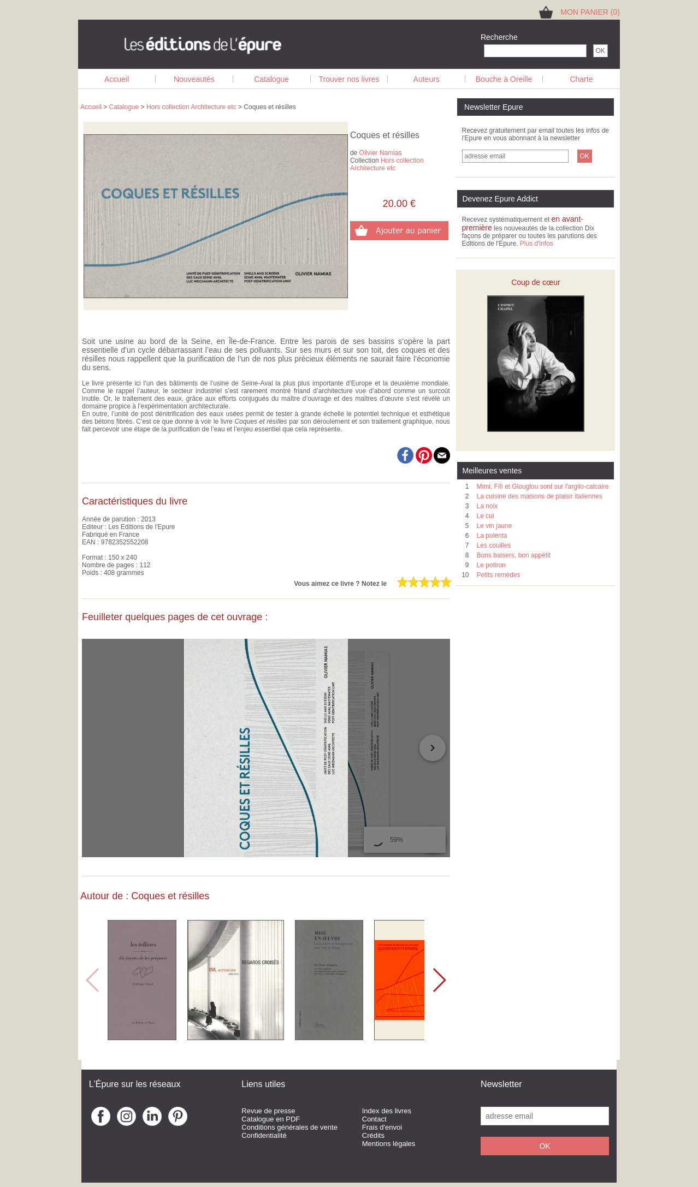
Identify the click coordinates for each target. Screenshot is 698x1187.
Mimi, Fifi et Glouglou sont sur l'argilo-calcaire (543, 486)
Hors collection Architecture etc (191, 107)
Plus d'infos (536, 243)
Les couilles (494, 545)
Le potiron (491, 565)
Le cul (485, 516)
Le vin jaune (494, 526)
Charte (581, 79)
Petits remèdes (498, 575)
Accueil (116, 79)
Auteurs (426, 79)
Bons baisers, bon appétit (514, 555)
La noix (487, 506)
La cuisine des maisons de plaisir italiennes (539, 496)
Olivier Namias (380, 153)
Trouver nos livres (349, 79)
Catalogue (271, 79)
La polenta (492, 535)
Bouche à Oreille (504, 79)
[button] (438, 980)
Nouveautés (194, 79)
